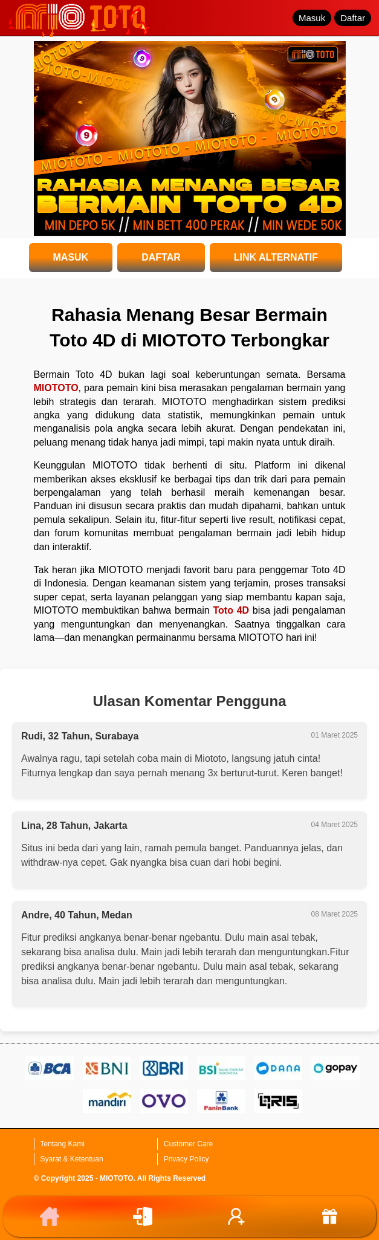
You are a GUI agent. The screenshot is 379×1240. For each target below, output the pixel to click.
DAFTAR (161, 257)
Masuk (312, 18)
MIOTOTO (56, 388)
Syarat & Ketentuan (71, 1159)
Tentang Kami (62, 1144)
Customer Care (188, 1144)
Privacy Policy (186, 1159)
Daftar (352, 18)
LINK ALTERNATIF (276, 257)
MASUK (71, 257)
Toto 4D (231, 610)
